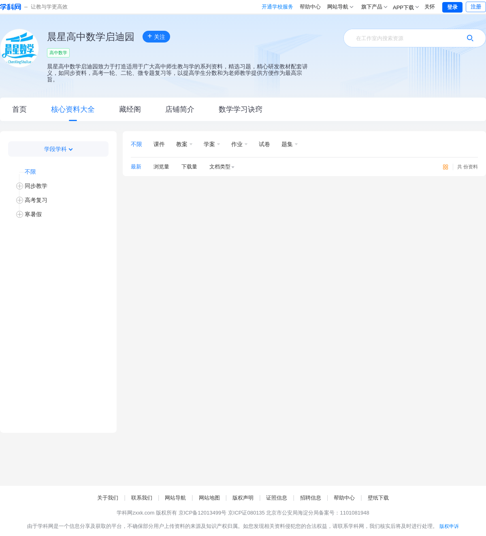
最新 (136, 167)
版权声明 (243, 498)
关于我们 (107, 498)
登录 (452, 7)
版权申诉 (449, 526)
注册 (476, 7)
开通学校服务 (243, 7)
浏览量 (161, 167)
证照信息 (276, 498)
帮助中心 (276, 7)
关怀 (429, 7)
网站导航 (175, 498)
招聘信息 (310, 498)
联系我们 (141, 498)
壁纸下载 (378, 498)
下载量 (189, 167)
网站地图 (209, 498)
